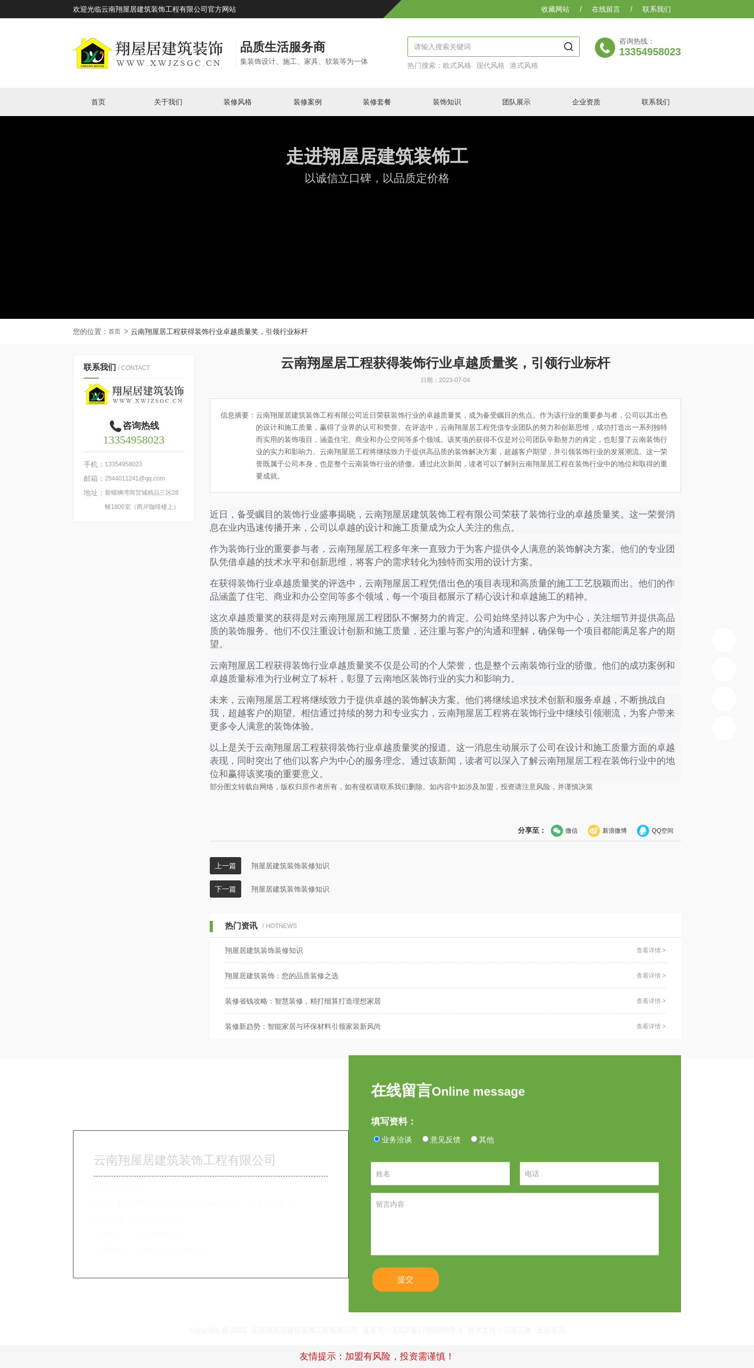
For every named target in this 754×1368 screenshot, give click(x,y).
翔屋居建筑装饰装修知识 (290, 866)
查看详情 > (651, 950)
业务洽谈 (397, 1152)
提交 (411, 1295)
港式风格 (524, 65)
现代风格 (490, 65)
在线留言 (606, 9)
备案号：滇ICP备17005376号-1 (412, 1330)
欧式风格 (457, 65)
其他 (486, 1152)
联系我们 (657, 9)
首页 (114, 331)
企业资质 (551, 1330)
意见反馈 (445, 1152)
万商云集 (517, 1330)
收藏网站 (555, 9)
